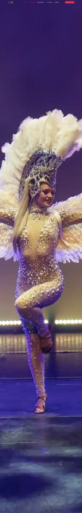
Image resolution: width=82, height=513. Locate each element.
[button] (44, 3)
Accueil (25, 2)
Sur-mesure (49, 2)
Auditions (57, 2)
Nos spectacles (41, 3)
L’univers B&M (32, 2)
